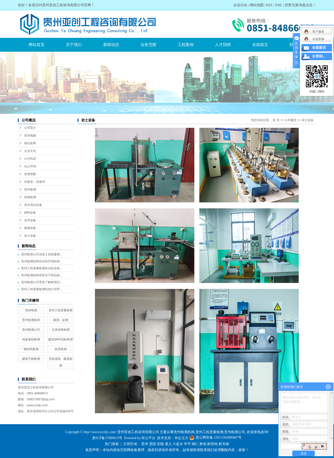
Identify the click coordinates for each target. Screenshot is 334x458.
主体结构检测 (61, 329)
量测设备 (30, 228)
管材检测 (31, 310)
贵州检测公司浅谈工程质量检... (41, 254)
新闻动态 (111, 45)
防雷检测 (61, 349)
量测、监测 (60, 320)
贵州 (144, 444)
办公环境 (30, 166)
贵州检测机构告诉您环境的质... (41, 261)
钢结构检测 (31, 349)
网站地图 (257, 5)
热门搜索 (112, 444)
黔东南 (224, 444)
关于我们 (74, 45)
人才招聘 (223, 45)
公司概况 (290, 120)
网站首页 (36, 45)
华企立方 (181, 438)
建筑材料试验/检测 (60, 339)
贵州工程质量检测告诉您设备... (41, 268)
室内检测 (30, 189)
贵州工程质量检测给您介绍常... (41, 289)
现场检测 (30, 197)
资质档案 (30, 174)
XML (279, 5)
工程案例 (186, 45)
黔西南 (212, 444)
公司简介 (30, 128)
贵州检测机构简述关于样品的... (41, 275)
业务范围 (148, 45)
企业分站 (240, 5)
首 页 (276, 120)
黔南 (203, 444)
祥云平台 (148, 438)
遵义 (168, 444)
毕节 (187, 444)
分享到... (318, 56)
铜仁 (195, 444)
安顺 (160, 444)
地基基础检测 (31, 339)
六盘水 (177, 444)
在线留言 (260, 45)
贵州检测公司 (31, 329)
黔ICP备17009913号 (107, 438)
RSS (269, 5)
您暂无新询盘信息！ (300, 5)
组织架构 (30, 143)
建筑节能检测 (31, 359)
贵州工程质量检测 (61, 310)
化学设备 (30, 220)
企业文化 (30, 151)
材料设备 (30, 212)
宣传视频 (30, 135)
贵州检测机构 (31, 320)
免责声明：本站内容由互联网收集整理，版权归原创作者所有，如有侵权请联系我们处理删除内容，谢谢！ (167, 450)
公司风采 (30, 158)
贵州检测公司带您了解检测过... (41, 282)
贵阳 (152, 444)
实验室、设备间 (34, 181)
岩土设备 (30, 235)
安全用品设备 (33, 205)
